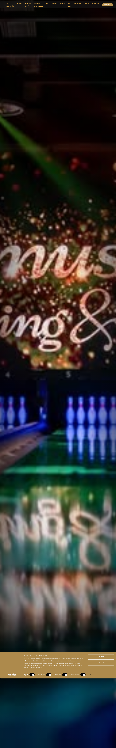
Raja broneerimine (10, 4)
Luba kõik (101, 726)
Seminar (86, 3)
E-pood (70, 4)
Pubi (47, 3)
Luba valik (101, 732)
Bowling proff (28, 4)
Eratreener (95, 3)
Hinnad (62, 3)
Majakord (77, 3)
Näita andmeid (93, 744)
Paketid (19, 3)
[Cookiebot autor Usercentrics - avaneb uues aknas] (12, 744)
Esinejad (54, 3)
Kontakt (107, 5)
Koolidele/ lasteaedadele (38, 4)
